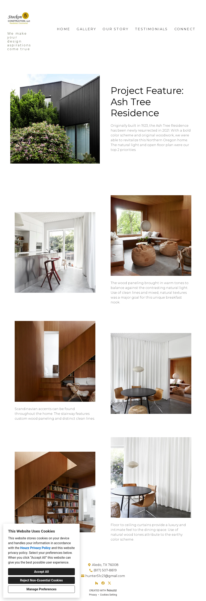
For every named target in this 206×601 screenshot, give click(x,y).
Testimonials (151, 29)
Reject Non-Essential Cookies (41, 580)
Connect (185, 29)
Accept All (41, 572)
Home (63, 29)
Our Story (116, 29)
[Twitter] (109, 583)
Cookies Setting (108, 594)
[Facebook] (103, 583)
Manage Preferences (41, 589)
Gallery (86, 29)
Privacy (93, 594)
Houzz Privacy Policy (35, 548)
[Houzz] (96, 583)
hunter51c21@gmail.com (105, 576)
